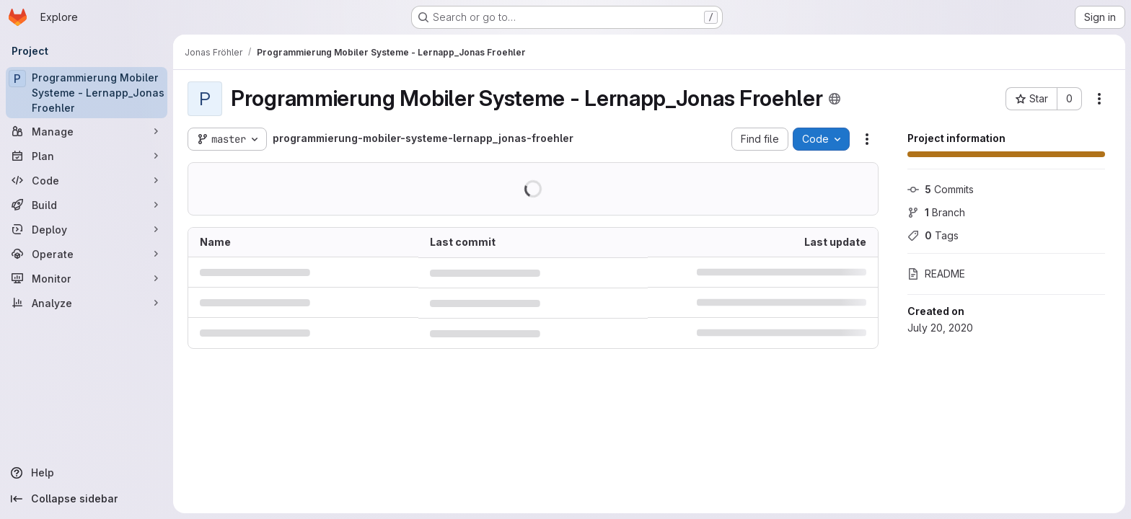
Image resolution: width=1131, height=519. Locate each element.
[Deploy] (86, 229)
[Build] (86, 204)
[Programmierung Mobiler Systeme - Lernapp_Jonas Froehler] (86, 92)
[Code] (86, 180)
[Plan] (86, 155)
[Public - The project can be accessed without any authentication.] (834, 99)
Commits (940, 189)
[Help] (86, 472)
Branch (936, 212)
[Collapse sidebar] (86, 498)
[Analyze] (86, 302)
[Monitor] (86, 278)
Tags (933, 235)
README (936, 273)
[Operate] (86, 253)
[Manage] (86, 131)
